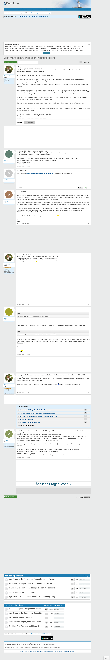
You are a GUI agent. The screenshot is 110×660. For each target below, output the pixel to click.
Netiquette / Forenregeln (63, 651)
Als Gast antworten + (10, 62)
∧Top (106, 658)
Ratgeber (39, 9)
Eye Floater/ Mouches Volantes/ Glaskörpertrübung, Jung (32, 597)
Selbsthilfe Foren (23, 9)
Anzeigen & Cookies (48, 651)
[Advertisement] (53, 470)
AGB (55, 651)
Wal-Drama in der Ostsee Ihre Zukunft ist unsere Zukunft (32, 579)
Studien (64, 9)
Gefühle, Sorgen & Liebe (21, 633)
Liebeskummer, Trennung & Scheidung (40, 633)
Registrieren (77, 9)
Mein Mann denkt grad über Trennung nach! (29, 57)
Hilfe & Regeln (55, 9)
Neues (13, 9)
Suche (32, 9)
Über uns (27, 651)
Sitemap (72, 651)
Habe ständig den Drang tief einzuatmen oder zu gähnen (32, 609)
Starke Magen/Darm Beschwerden (23, 592)
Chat (46, 9)
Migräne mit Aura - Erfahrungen (22, 617)
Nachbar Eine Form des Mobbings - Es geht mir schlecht (32, 588)
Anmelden (86, 9)
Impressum (33, 651)
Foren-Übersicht (9, 633)
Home (6, 9)
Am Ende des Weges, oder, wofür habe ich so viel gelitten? (33, 583)
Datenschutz (40, 651)
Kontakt (22, 651)
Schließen (46, 53)
